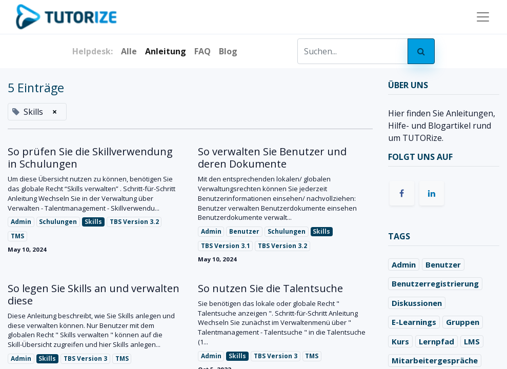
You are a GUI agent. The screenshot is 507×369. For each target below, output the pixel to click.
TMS (17, 236)
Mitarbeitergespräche (435, 360)
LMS (472, 341)
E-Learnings (414, 322)
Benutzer (244, 231)
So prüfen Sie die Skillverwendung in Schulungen (90, 158)
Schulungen (58, 221)
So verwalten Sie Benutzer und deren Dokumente (272, 158)
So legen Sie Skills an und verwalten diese (93, 294)
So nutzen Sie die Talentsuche (270, 288)
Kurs (400, 341)
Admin (21, 221)
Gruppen (462, 322)
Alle (129, 51)
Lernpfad (436, 341)
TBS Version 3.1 (225, 245)
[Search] (421, 51)
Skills (93, 221)
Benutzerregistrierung (435, 283)
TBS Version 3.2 (134, 221)
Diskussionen (417, 303)
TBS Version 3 (85, 358)
